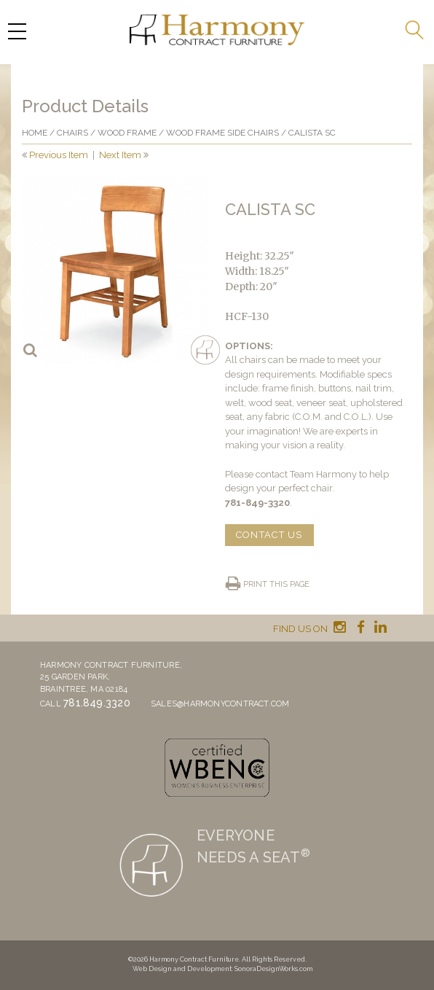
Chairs (72, 133)
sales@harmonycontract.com (220, 704)
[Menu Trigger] (16, 31)
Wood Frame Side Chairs (222, 133)
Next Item (120, 154)
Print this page (276, 584)
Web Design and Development (182, 969)
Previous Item (58, 154)
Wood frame (127, 133)
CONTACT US (269, 534)
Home (34, 133)
